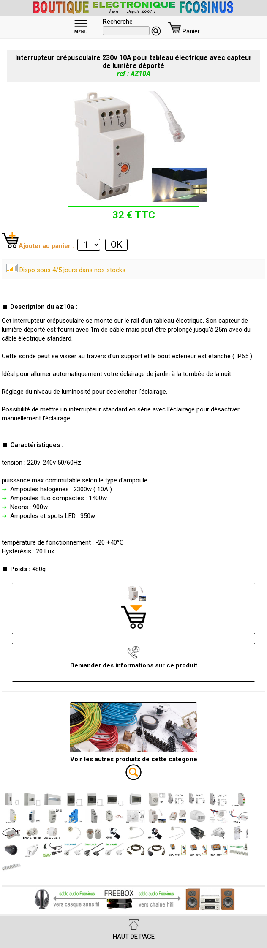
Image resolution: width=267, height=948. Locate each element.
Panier (184, 31)
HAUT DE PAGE (134, 929)
